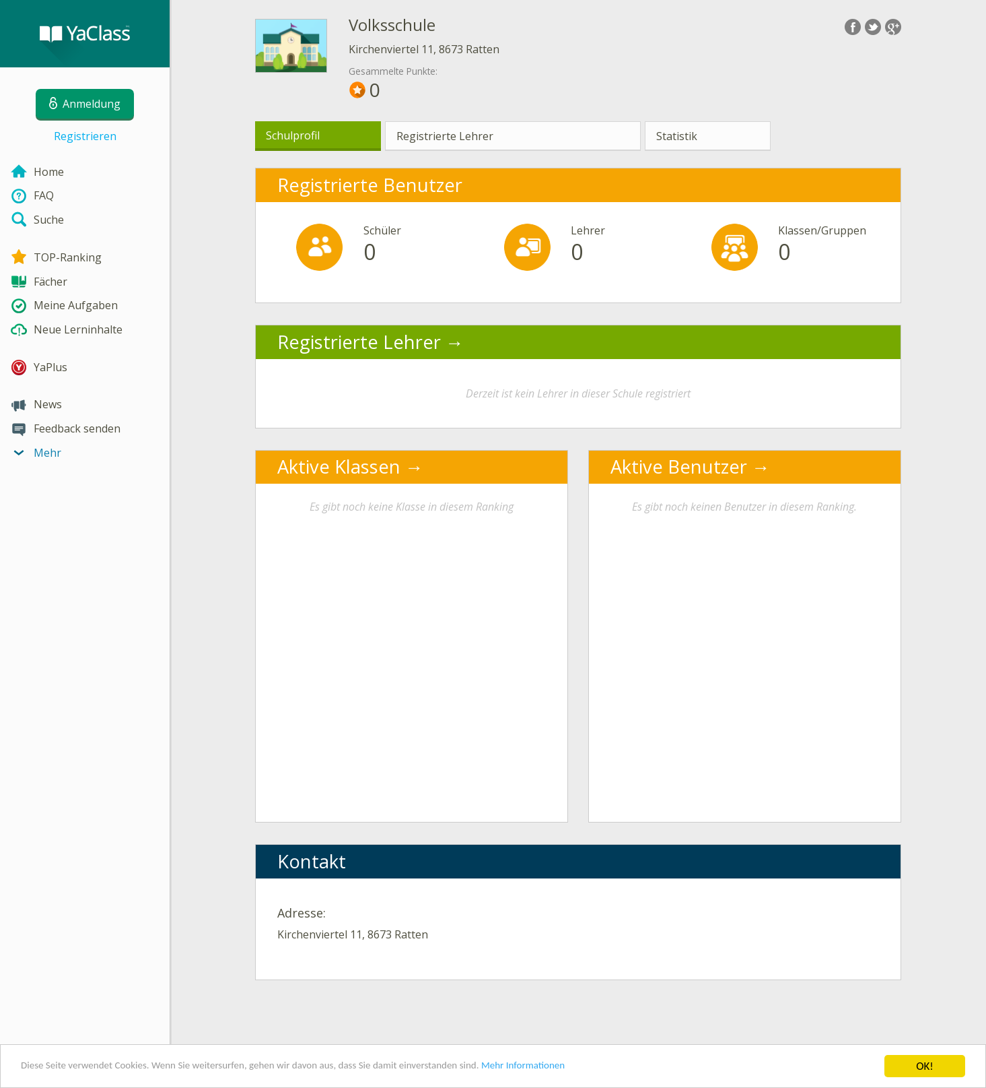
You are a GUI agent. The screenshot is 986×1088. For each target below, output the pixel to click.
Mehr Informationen (589, 1067)
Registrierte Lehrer (444, 136)
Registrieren (85, 136)
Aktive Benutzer (678, 466)
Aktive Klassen (338, 466)
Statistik (676, 136)
